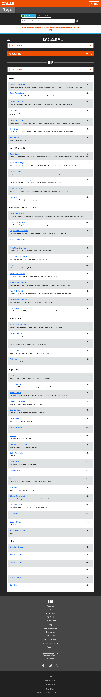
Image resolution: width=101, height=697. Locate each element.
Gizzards (13, 436)
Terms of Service (50, 680)
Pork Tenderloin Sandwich (19, 256)
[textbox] (47, 21)
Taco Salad (14, 129)
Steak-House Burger (17, 163)
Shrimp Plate (14, 350)
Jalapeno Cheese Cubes (18, 444)
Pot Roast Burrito (16, 505)
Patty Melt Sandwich (17, 291)
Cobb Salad (14, 110)
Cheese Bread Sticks (17, 401)
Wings (12, 375)
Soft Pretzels (14, 513)
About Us (50, 606)
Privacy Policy (50, 685)
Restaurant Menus (50, 643)
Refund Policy (50, 689)
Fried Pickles (14, 462)
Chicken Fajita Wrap (17, 213)
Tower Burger (15, 154)
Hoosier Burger (15, 171)
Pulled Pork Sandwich (18, 222)
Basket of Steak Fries (17, 530)
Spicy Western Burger (17, 188)
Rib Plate (13, 342)
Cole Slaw (13, 585)
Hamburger (14, 197)
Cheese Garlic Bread (17, 496)
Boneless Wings (16, 384)
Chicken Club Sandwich (18, 299)
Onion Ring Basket (16, 453)
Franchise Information (50, 648)
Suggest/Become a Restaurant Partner (50, 654)
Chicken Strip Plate (17, 333)
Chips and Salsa (16, 427)
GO (77, 21)
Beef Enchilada (15, 410)
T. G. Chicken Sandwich (18, 239)
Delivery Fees (50, 621)
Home (50, 676)
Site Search (50, 636)
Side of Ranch (15, 570)
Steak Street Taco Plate (18, 325)
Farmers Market (50, 628)
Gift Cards (50, 617)
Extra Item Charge (16, 547)
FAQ (50, 610)
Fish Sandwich (15, 308)
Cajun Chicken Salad (17, 120)
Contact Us (50, 632)
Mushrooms (14, 487)
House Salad (14, 137)
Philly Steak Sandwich (18, 248)
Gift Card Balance (50, 640)
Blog (50, 625)
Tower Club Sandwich (17, 274)
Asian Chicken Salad (17, 84)
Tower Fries (14, 479)
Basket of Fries (15, 522)
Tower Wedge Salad (17, 93)
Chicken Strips (15, 418)
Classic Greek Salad (17, 102)
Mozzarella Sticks (16, 470)
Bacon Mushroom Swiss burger (21, 180)
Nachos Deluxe (15, 393)
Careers (50, 659)
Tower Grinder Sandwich (18, 282)
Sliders (12, 265)
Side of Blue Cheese (17, 577)
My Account (50, 613)
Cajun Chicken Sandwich (19, 231)
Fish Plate (13, 359)
